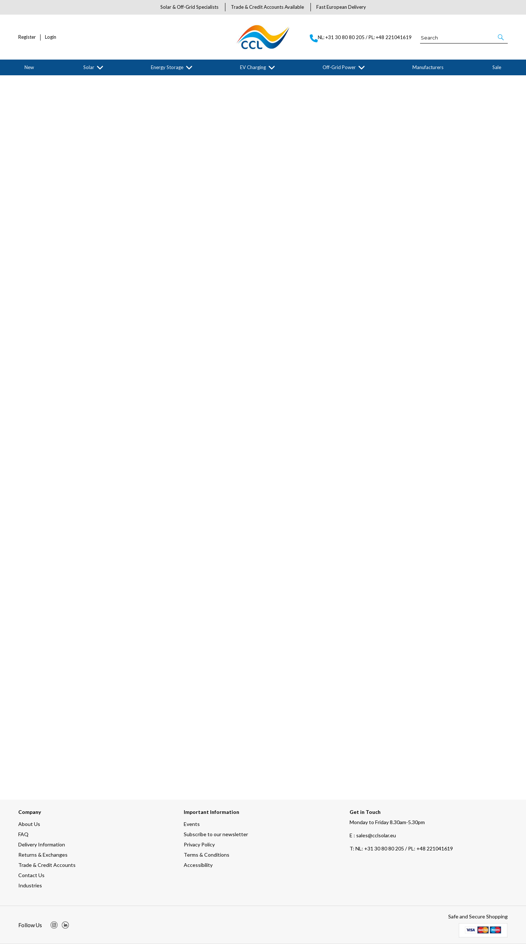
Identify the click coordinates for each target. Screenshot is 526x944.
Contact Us (31, 875)
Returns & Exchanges (43, 855)
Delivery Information (41, 844)
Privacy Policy (199, 844)
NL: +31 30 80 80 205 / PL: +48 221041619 (401, 848)
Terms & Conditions (206, 855)
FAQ (23, 834)
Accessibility (198, 865)
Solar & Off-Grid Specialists (189, 7)
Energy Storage (167, 67)
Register (27, 37)
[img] (54, 925)
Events (192, 824)
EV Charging (253, 67)
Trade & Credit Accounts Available (267, 7)
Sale (496, 67)
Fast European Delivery (341, 7)
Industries (30, 885)
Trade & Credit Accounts (47, 865)
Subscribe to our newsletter (216, 834)
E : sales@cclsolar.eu (373, 835)
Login (50, 37)
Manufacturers (427, 67)
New (29, 67)
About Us (29, 824)
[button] (501, 37)
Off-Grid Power (339, 67)
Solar (88, 67)
